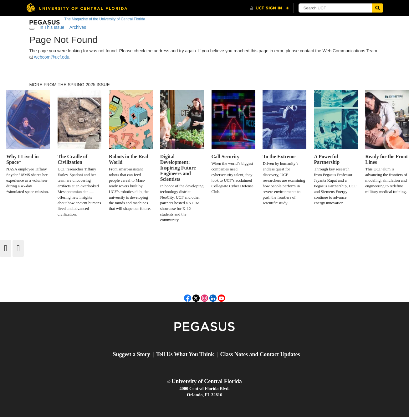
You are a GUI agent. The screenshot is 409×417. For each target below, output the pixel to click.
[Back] (5, 248)
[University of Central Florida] (76, 8)
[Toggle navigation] (31, 29)
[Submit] (377, 8)
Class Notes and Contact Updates (260, 354)
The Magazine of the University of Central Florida (104, 19)
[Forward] (18, 248)
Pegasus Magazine (204, 327)
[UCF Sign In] (269, 8)
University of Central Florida (206, 381)
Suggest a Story (131, 354)
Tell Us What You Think (185, 354)
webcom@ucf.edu (51, 57)
